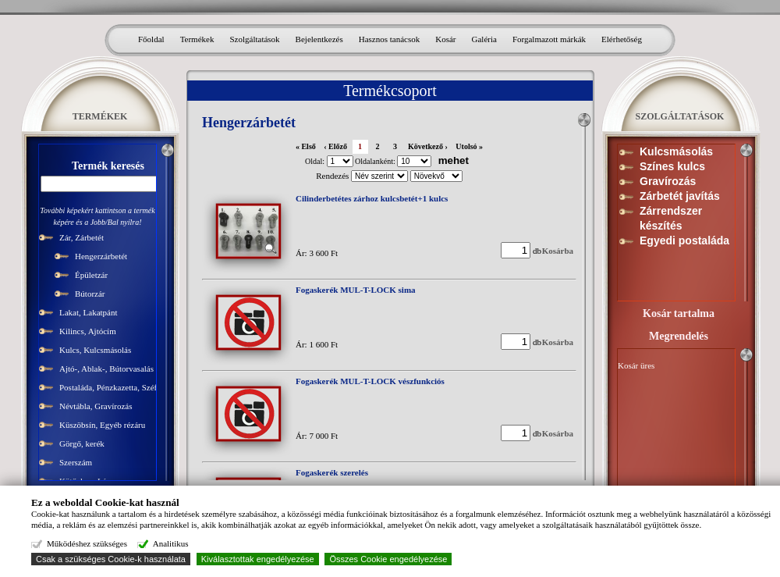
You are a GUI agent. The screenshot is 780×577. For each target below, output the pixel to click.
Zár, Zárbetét (81, 237)
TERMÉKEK (100, 116)
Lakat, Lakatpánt (88, 312)
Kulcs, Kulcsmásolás (95, 349)
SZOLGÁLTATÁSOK (680, 116)
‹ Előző (335, 146)
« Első (306, 146)
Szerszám (75, 462)
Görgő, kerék (82, 443)
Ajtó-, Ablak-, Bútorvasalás (106, 368)
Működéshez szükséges (86, 543)
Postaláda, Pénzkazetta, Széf (108, 387)
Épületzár (91, 275)
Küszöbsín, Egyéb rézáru (102, 424)
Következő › (428, 146)
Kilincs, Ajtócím (87, 331)
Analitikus (168, 543)
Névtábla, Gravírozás (95, 406)
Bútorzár (90, 293)
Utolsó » (469, 146)
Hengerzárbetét (101, 256)
